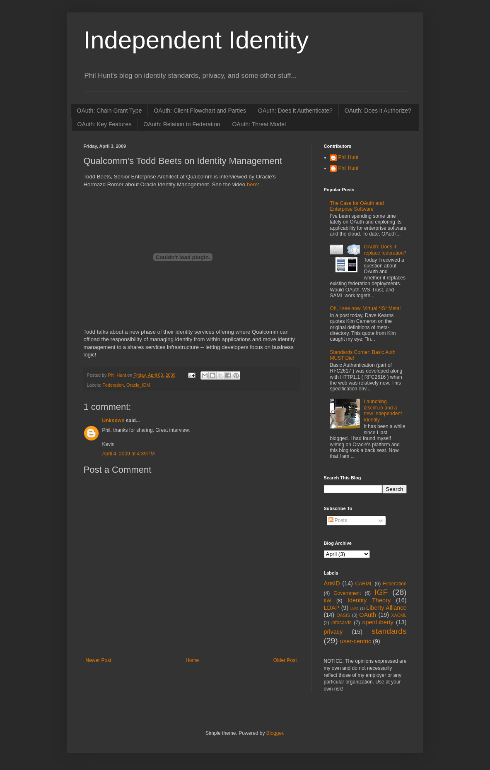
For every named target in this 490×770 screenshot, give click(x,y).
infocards (341, 623)
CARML (364, 584)
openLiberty (377, 622)
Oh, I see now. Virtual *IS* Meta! (365, 308)
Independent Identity (196, 40)
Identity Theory (369, 600)
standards (389, 631)
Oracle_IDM (138, 385)
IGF (381, 592)
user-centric (355, 641)
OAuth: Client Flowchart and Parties (200, 110)
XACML (398, 615)
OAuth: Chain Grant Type (109, 110)
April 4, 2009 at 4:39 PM (128, 454)
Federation (113, 385)
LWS (354, 608)
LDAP (332, 607)
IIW (327, 601)
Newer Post (98, 660)
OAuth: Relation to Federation (181, 124)
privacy (333, 631)
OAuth (367, 614)
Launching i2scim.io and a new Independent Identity (383, 410)
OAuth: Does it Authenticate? (295, 110)
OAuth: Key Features (104, 124)
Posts (337, 520)
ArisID (332, 583)
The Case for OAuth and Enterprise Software (357, 206)
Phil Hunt (118, 375)
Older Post (285, 660)
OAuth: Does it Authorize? (378, 110)
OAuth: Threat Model (259, 124)
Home (192, 660)
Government (347, 593)
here (252, 184)
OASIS (343, 615)
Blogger (274, 733)
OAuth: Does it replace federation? (385, 249)
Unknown (113, 421)
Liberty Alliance (386, 607)
